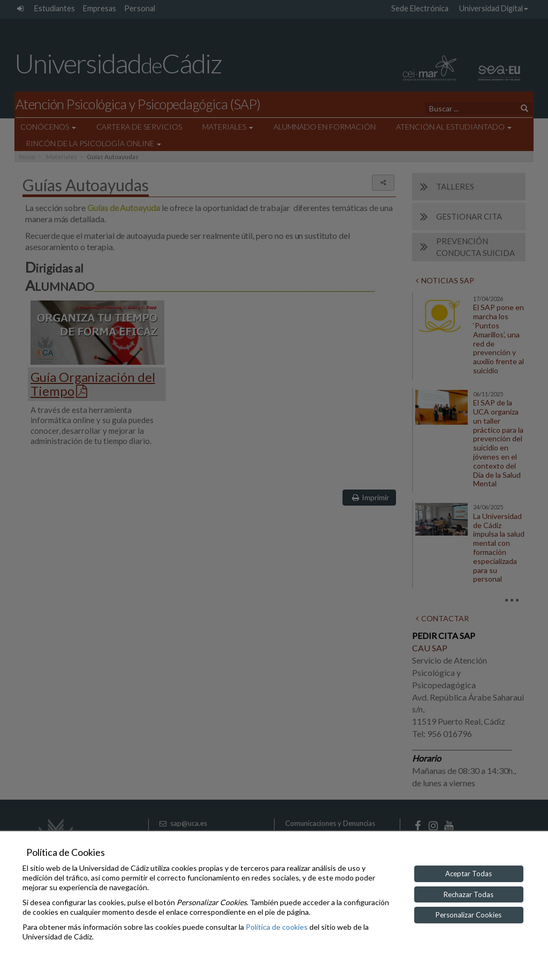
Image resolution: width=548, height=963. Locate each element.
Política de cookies (277, 926)
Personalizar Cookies (468, 915)
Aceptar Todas (468, 873)
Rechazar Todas (468, 894)
